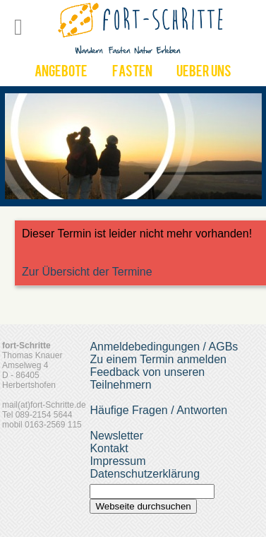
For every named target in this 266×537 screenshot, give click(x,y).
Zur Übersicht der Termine (87, 272)
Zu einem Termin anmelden (158, 359)
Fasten (132, 72)
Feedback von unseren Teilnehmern (147, 378)
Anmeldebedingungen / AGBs (164, 347)
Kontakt (109, 448)
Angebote (61, 72)
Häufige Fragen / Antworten (158, 410)
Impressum (117, 461)
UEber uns (203, 72)
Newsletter (116, 436)
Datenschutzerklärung (145, 474)
